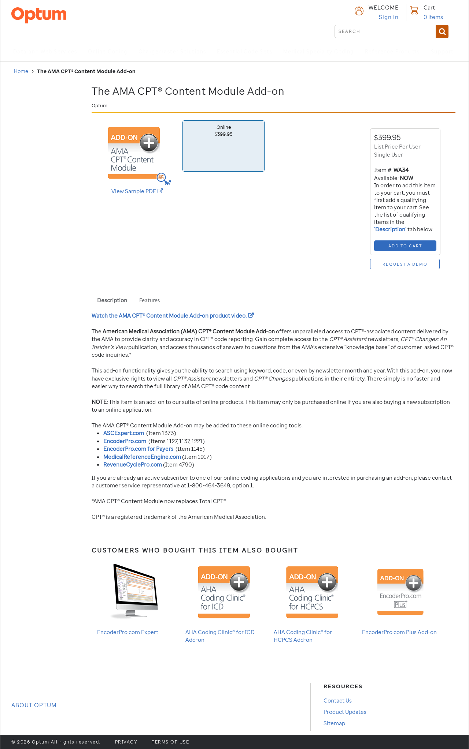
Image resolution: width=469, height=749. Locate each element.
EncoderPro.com (124, 441)
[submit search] (391, 31)
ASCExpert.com (123, 433)
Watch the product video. (173, 315)
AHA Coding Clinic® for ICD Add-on (220, 601)
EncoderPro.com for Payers (138, 448)
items (433, 16)
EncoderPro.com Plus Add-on (399, 598)
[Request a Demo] (405, 264)
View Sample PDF (144, 191)
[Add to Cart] (405, 245)
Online (223, 130)
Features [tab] (149, 300)
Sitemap (334, 723)
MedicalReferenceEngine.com (142, 456)
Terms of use (170, 742)
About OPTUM (34, 705)
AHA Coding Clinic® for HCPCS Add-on (308, 601)
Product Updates (345, 711)
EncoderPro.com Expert (131, 598)
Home (21, 71)
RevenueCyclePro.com (132, 464)
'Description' (390, 229)
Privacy (126, 742)
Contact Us (338, 700)
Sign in (389, 16)
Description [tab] (112, 300)
